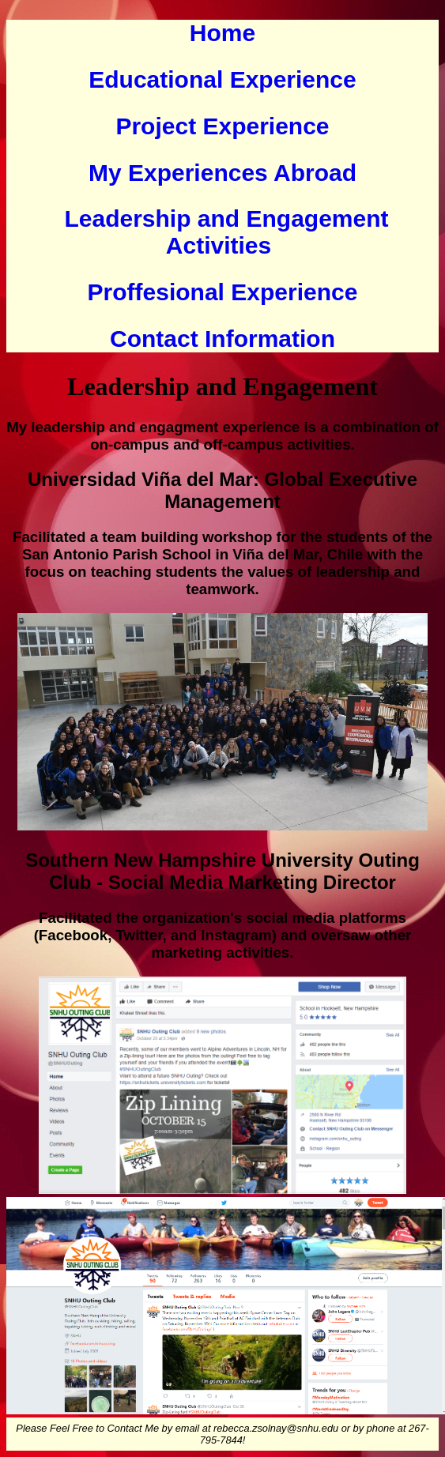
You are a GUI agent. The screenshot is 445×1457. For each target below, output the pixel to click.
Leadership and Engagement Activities (226, 231)
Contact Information (222, 339)
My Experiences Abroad (222, 173)
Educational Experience (222, 79)
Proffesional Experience (223, 292)
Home (222, 33)
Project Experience (222, 126)
